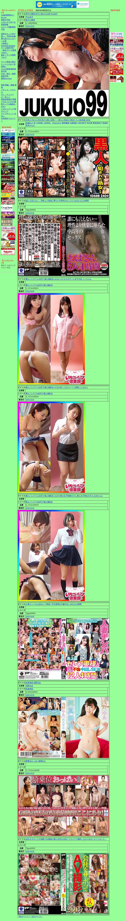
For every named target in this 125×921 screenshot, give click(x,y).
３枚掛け (4, 43)
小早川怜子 (81, 123)
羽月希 (89, 123)
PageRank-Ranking (8, 46)
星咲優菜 (65, 123)
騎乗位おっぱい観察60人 (36, 761)
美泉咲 (105, 123)
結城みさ (29, 123)
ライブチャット (7, 114)
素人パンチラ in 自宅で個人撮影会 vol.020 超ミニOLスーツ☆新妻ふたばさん (57, 387)
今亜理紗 (73, 123)
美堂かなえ (30, 125)
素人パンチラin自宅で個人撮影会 (39, 285)
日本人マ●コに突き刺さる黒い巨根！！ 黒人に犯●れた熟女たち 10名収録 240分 (58, 120)
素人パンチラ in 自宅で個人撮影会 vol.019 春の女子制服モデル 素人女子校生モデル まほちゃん (64, 496)
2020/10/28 (30, 26)
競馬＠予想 (5, 20)
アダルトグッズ (7, 109)
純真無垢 (29, 689)
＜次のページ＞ (36, 917)
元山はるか (56, 123)
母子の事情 (30, 20)
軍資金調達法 (6, 99)
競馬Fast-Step (6, 78)
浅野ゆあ (29, 686)
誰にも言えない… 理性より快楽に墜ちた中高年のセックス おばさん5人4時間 (57, 201)
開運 (14, 99)
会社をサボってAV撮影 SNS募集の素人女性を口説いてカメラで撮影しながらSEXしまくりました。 (66, 839)
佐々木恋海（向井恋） (43, 123)
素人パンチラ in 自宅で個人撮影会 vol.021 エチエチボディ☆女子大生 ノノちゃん (59, 279)
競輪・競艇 (9, 85)
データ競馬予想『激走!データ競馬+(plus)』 (8, 50)
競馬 (3, 85)
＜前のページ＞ (23, 917)
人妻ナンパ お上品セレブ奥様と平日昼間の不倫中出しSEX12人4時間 (54, 604)
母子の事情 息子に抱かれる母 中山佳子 (42, 14)
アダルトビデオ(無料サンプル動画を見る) (8, 104)
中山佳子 (29, 17)
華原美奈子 (97, 123)
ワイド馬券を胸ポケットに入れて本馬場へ (8, 64)
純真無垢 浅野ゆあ (33, 683)
